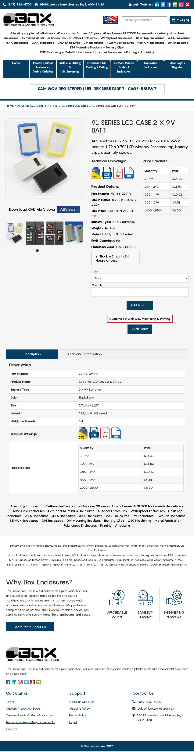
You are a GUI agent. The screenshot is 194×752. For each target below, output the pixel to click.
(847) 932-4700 (17, 4)
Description (28, 354)
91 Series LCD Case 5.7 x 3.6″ (37, 106)
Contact (11, 729)
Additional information (74, 354)
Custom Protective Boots (23, 709)
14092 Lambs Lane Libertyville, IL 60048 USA (158, 718)
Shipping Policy (79, 709)
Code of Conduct (81, 702)
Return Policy (78, 716)
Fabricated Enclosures (150, 65)
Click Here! (139, 330)
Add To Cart (140, 306)
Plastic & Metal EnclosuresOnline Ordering (43, 67)
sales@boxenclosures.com (153, 709)
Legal (73, 723)
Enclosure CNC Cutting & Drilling (97, 65)
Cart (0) (180, 20)
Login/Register (140, 4)
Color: (95, 271)
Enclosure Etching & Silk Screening (70, 67)
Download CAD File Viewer (44, 209)
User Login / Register (177, 65)
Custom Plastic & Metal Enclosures (124, 67)
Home (16, 63)
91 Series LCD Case (74, 106)
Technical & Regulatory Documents (30, 723)
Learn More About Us (29, 627)
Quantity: (97, 285)
